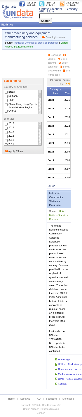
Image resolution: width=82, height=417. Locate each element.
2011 (11, 144)
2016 (11, 123)
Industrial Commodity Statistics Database (36, 42)
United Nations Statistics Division (58, 215)
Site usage (68, 398)
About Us (25, 398)
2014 (11, 132)
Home (11, 398)
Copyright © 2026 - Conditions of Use (41, 405)
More (50, 11)
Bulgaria (13, 96)
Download (56, 55)
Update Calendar (50, 9)
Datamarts (9, 6)
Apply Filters (15, 151)
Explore (52, 59)
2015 (11, 127)
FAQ (38, 398)
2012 (11, 140)
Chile (11, 100)
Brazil (12, 91)
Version (41, 413)
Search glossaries (55, 37)
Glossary (71, 9)
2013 (11, 136)
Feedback (51, 398)
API (41, 11)
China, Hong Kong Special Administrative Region (23, 106)
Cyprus (12, 110)
